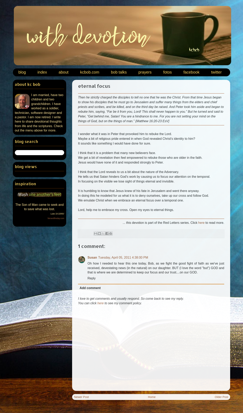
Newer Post (81, 397)
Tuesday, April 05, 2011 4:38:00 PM (123, 257)
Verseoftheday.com (55, 218)
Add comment (90, 288)
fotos (167, 72)
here (201, 222)
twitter (216, 72)
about (64, 72)
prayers (145, 72)
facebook (192, 72)
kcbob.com (89, 72)
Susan (92, 257)
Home (151, 397)
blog (22, 72)
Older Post (221, 397)
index (42, 72)
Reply (92, 278)
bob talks (119, 72)
